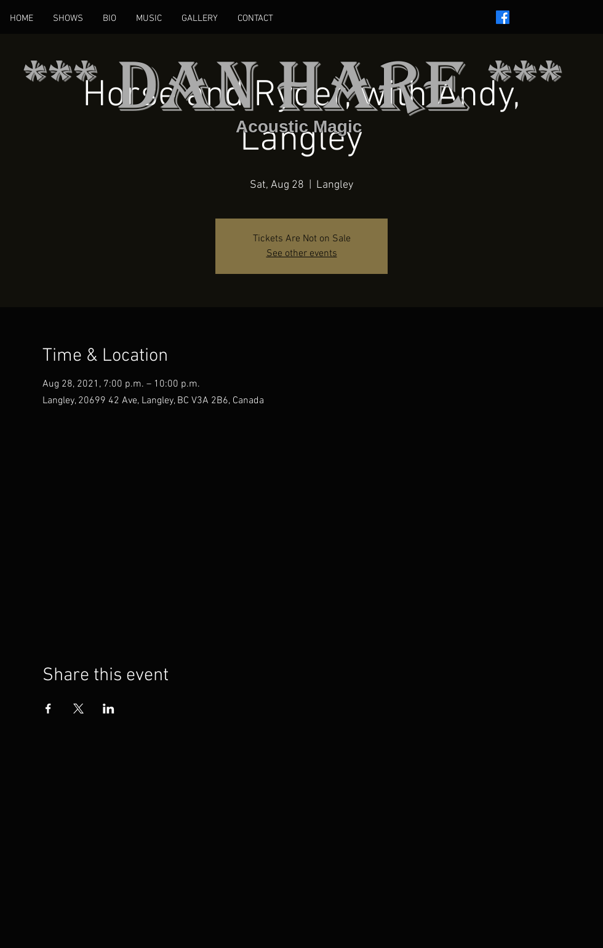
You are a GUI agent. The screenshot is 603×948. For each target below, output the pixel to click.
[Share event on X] (78, 708)
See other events (301, 253)
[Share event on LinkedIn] (108, 708)
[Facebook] (502, 17)
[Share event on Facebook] (48, 708)
